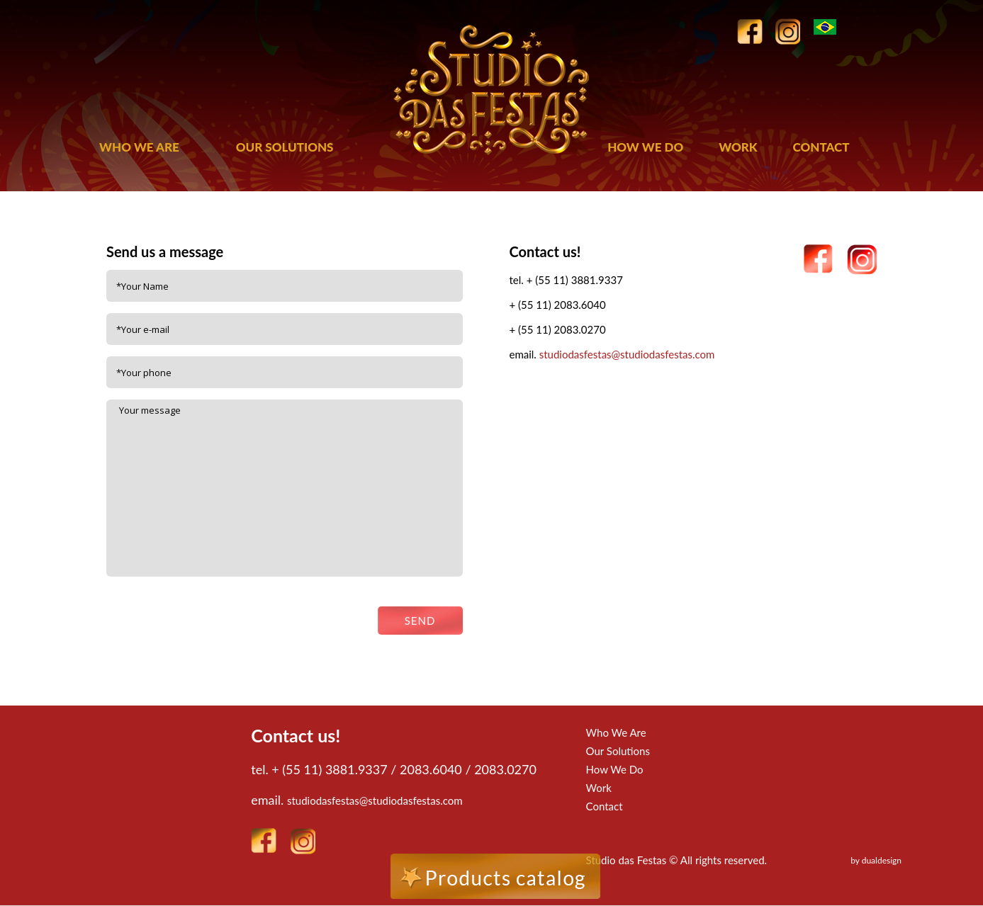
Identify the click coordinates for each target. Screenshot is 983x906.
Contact (604, 806)
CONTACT (821, 147)
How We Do (615, 769)
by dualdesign (875, 860)
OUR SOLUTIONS (285, 147)
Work (599, 787)
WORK (738, 147)
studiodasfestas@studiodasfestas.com (627, 354)
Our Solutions (618, 750)
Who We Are (616, 732)
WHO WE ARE (139, 147)
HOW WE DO (645, 147)
